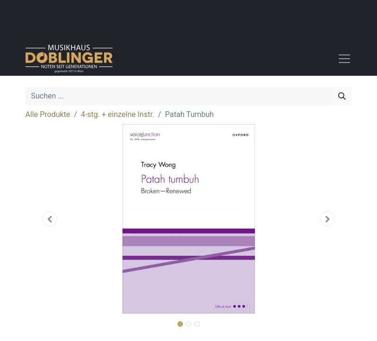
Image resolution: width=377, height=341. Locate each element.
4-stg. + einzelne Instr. (117, 114)
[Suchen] (342, 96)
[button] (50, 219)
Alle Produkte (48, 114)
